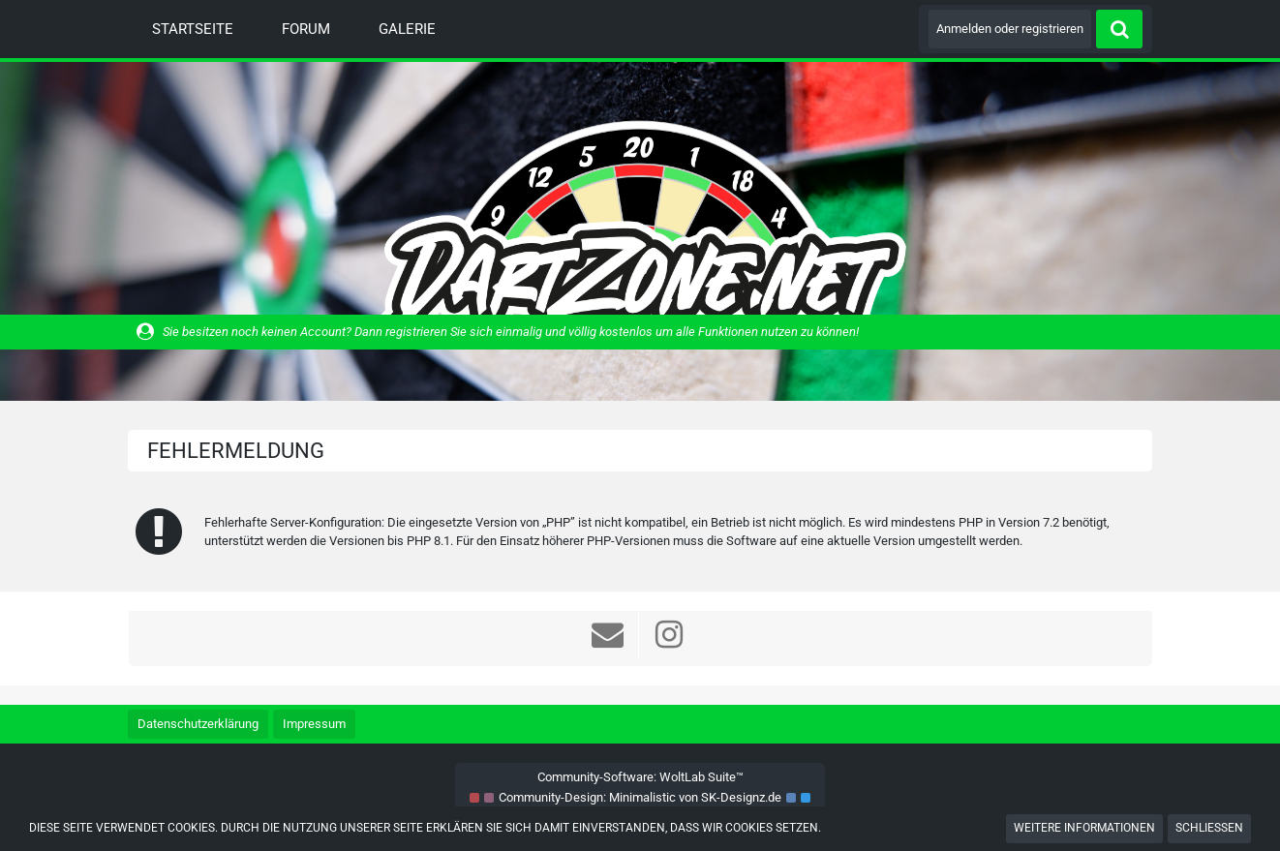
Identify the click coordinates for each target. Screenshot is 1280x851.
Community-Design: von (640, 797)
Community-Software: (640, 777)
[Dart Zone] (640, 230)
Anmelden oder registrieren (1009, 28)
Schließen (1209, 828)
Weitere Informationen (1084, 828)
